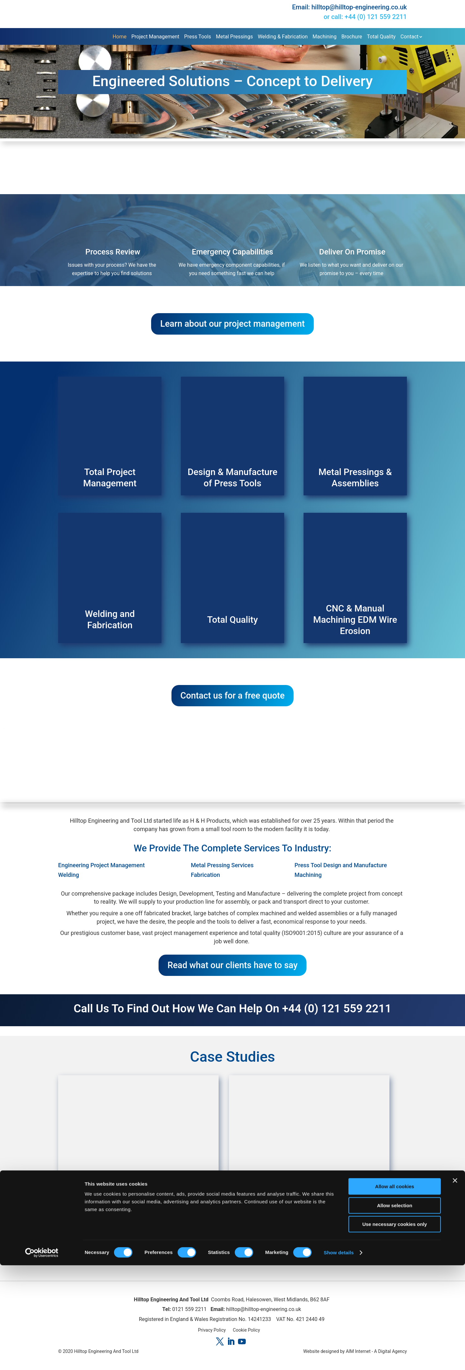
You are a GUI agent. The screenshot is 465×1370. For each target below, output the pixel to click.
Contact (409, 36)
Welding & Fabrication (283, 36)
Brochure (351, 36)
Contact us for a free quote (233, 700)
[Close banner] (455, 1285)
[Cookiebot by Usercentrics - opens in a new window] (42, 1357)
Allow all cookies (394, 1291)
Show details (339, 1357)
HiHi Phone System (138, 1209)
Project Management (155, 36)
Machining (324, 36)
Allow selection (394, 1310)
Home (120, 36)
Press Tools (197, 36)
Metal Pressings (234, 36)
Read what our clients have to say (233, 973)
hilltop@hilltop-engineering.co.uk (359, 7)
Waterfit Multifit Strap (309, 1209)
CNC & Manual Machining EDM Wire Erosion (355, 623)
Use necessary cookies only (394, 1329)
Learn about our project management (232, 325)
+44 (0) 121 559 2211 (376, 17)
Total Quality (381, 36)
